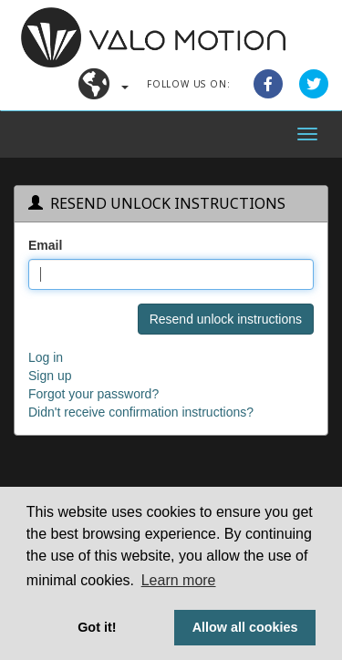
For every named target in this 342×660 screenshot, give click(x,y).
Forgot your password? (93, 394)
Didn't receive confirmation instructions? (141, 412)
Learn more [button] (178, 580)
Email (45, 245)
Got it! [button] (97, 627)
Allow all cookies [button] (245, 627)
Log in (45, 357)
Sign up (49, 375)
